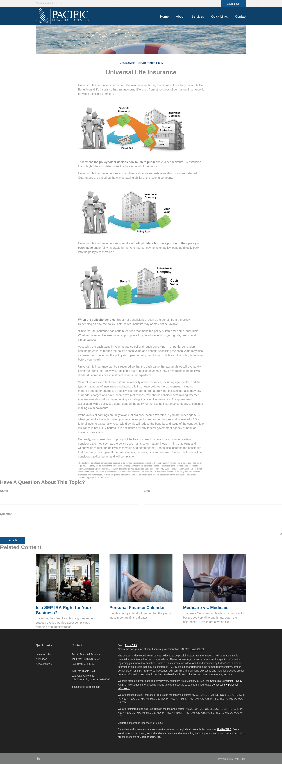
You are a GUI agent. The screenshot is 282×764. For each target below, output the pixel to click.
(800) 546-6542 (44, 3)
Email (147, 490)
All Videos (41, 659)
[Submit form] (12, 540)
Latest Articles (43, 654)
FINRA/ (221, 729)
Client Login (233, 3)
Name (4, 490)
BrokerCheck (197, 649)
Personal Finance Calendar (137, 607)
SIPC (228, 729)
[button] (180, 16)
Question (6, 513)
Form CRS (131, 645)
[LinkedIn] (62, 3)
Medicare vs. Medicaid (206, 607)
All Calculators (44, 663)
